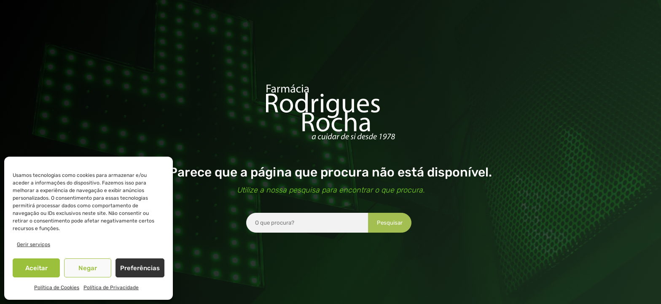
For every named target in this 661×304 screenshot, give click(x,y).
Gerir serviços (33, 244)
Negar (87, 268)
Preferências (140, 268)
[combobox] (307, 223)
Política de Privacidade (111, 287)
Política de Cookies (56, 287)
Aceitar (36, 268)
